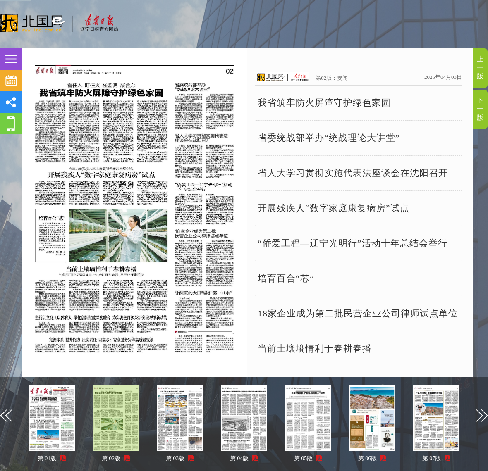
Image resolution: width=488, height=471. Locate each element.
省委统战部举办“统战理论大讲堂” (329, 138)
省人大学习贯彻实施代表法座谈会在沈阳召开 (353, 173)
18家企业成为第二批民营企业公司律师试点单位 (358, 313)
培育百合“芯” (286, 278)
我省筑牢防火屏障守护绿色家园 (324, 103)
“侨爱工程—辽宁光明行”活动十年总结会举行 (352, 243)
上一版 (480, 67)
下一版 (480, 109)
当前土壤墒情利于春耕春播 (315, 348)
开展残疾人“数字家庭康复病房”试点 (333, 208)
